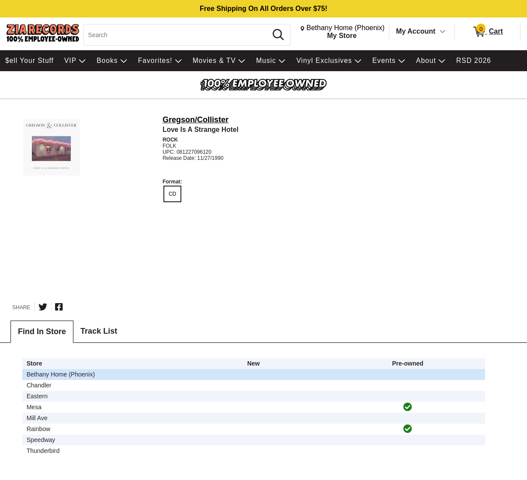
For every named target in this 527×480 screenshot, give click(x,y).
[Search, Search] (177, 34)
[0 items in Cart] (487, 31)
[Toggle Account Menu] (442, 32)
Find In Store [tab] (42, 331)
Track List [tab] (98, 331)
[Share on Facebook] (59, 307)
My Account (415, 31)
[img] (407, 407)
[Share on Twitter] (42, 307)
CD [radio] (172, 194)
